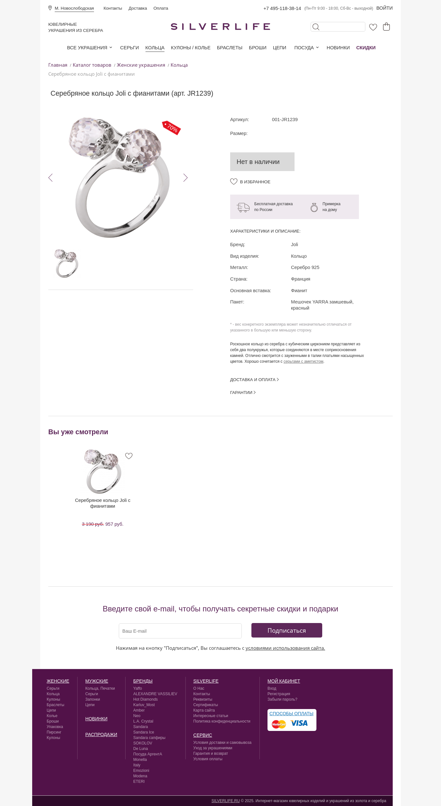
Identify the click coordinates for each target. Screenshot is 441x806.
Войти (384, 8)
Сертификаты (205, 705)
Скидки (366, 47)
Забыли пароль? (282, 699)
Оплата (161, 8)
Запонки (92, 699)
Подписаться (286, 630)
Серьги (129, 47)
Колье (52, 716)
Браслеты (229, 47)
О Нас (198, 688)
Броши (257, 47)
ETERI (139, 781)
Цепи (279, 47)
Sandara (140, 726)
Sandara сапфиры (149, 737)
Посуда (304, 47)
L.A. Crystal (143, 721)
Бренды (143, 681)
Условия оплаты (207, 759)
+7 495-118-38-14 (282, 8)
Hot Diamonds (145, 699)
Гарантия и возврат (210, 753)
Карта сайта (204, 710)
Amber (139, 710)
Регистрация (278, 694)
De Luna (140, 748)
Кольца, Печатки (100, 688)
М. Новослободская (74, 8)
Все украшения (87, 47)
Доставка (137, 8)
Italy (136, 765)
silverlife (206, 681)
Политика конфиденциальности (221, 721)
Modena (140, 776)
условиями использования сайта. (285, 648)
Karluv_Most (144, 705)
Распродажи (101, 734)
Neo (136, 716)
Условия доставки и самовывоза (222, 742)
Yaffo (137, 688)
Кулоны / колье (191, 47)
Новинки (338, 47)
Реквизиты (202, 699)
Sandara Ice (143, 732)
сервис (202, 735)
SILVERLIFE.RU (225, 801)
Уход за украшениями (212, 748)
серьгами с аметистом (304, 361)
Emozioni (141, 770)
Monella (140, 759)
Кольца (154, 47)
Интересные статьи (210, 716)
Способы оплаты (291, 713)
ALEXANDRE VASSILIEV (155, 694)
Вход (271, 688)
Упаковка (55, 726)
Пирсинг (54, 732)
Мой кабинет (283, 681)
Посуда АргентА (147, 754)
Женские (58, 681)
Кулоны (53, 699)
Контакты (113, 8)
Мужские (96, 681)
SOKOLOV (142, 743)
